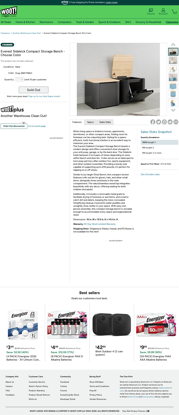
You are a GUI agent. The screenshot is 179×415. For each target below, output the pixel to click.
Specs (90, 122)
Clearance (5, 33)
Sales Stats (105, 122)
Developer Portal (67, 399)
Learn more (111, 2)
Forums (151, 11)
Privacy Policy (96, 395)
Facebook (64, 382)
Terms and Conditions (99, 386)
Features (77, 122)
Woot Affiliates (96, 382)
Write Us (33, 399)
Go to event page (37, 126)
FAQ (8, 390)
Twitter (63, 386)
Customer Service (37, 382)
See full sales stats (150, 174)
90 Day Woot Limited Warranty (100, 224)
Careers (9, 386)
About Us (10, 382)
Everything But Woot (69, 395)
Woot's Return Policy (38, 386)
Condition (8, 66)
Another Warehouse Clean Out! (27, 33)
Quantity (9, 79)
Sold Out (33, 90)
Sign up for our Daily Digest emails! (44, 96)
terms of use (133, 397)
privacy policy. (148, 397)
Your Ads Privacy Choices (133, 411)
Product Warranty (37, 390)
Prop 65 (93, 390)
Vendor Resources (98, 399)
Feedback (10, 395)
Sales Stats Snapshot (156, 132)
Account (163, 11)
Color (11, 73)
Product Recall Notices (39, 395)
